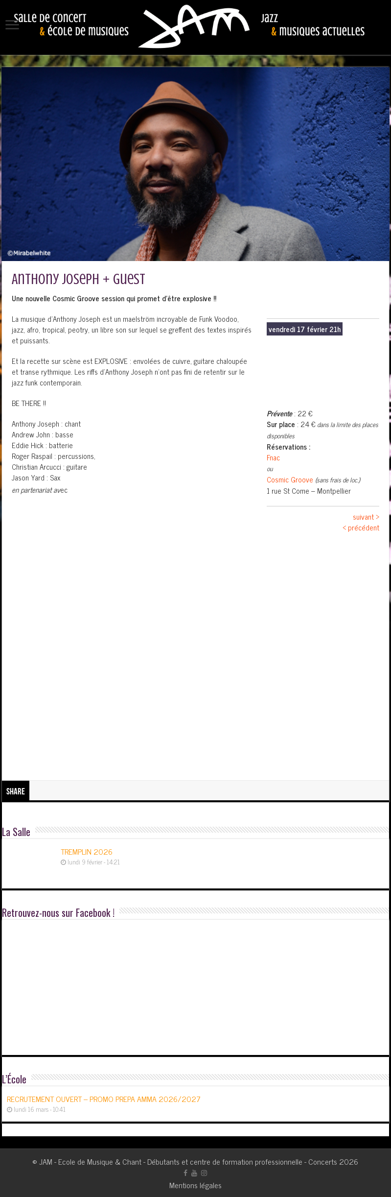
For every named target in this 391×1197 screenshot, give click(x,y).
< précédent (361, 527)
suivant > (366, 516)
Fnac (273, 457)
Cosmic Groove (290, 479)
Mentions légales (195, 1184)
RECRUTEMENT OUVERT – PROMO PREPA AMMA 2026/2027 (104, 1098)
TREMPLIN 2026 (87, 851)
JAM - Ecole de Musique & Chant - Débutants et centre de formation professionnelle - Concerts (188, 1161)
